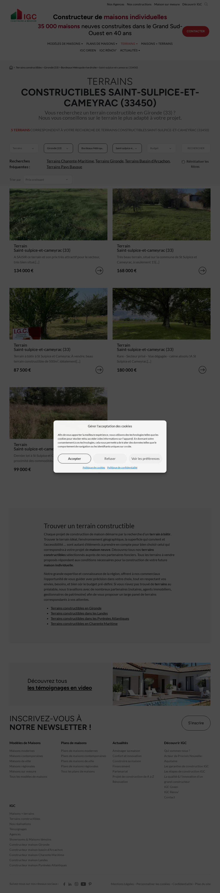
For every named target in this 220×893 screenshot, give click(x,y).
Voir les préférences (145, 458)
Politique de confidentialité (122, 467)
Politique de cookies (94, 467)
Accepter (74, 458)
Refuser (110, 458)
